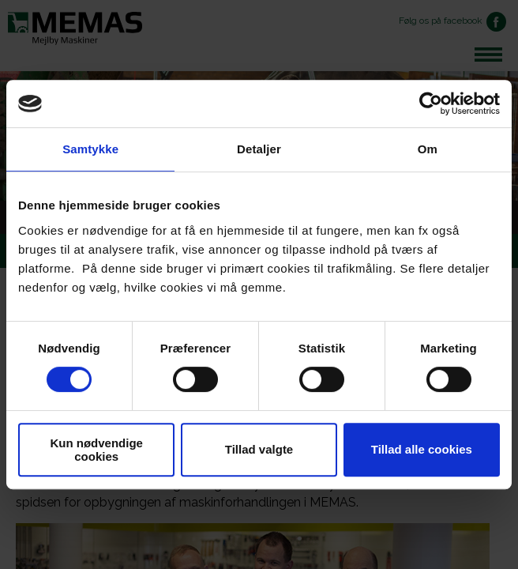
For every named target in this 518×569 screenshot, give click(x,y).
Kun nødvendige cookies (96, 449)
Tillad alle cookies (421, 449)
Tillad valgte (259, 449)
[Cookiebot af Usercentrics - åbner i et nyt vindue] (431, 103)
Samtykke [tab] (90, 149)
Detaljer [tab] (259, 149)
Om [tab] (427, 149)
